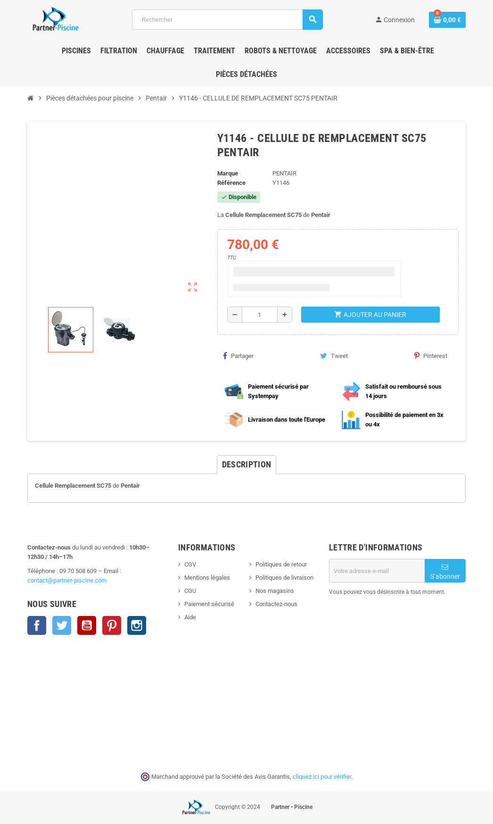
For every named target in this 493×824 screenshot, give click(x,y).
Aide (190, 617)
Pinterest (430, 355)
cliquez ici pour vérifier (322, 776)
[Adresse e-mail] (377, 571)
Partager (238, 355)
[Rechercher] (227, 19)
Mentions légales (207, 577)
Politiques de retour (281, 564)
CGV (190, 564)
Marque (227, 173)
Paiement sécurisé (209, 604)
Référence (231, 182)
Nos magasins (274, 590)
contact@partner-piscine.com (67, 580)
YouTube (86, 625)
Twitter (61, 625)
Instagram (136, 625)
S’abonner (445, 572)
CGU (190, 590)
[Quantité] (260, 314)
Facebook (36, 625)
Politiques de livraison (284, 577)
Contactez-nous (276, 604)
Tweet (334, 355)
